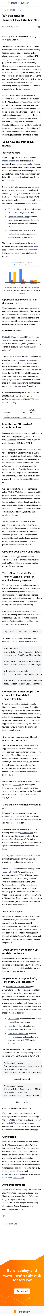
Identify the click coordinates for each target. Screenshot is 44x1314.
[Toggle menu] (3, 2)
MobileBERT (13, 197)
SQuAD (33, 347)
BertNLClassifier (15, 1026)
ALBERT (24, 197)
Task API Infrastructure (15, 1120)
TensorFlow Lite (10, 1224)
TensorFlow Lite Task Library (18, 987)
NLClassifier (13, 1019)
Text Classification (18, 621)
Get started (22, 1291)
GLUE (23, 347)
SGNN (12, 449)
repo (36, 1130)
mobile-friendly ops (10, 816)
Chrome (17, 386)
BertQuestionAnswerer (18, 1034)
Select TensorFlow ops (28, 745)
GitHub (15, 340)
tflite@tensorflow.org (11, 1174)
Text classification (16, 209)
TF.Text (29, 762)
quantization (20, 360)
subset (24, 707)
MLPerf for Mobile (18, 376)
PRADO (11, 492)
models (28, 164)
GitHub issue (18, 1178)
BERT (4, 197)
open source (10, 440)
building (17, 785)
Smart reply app (15, 231)
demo (7, 76)
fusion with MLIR (9, 872)
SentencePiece (26, 833)
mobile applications (10, 161)
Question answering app (18, 217)
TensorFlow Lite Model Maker (15, 585)
